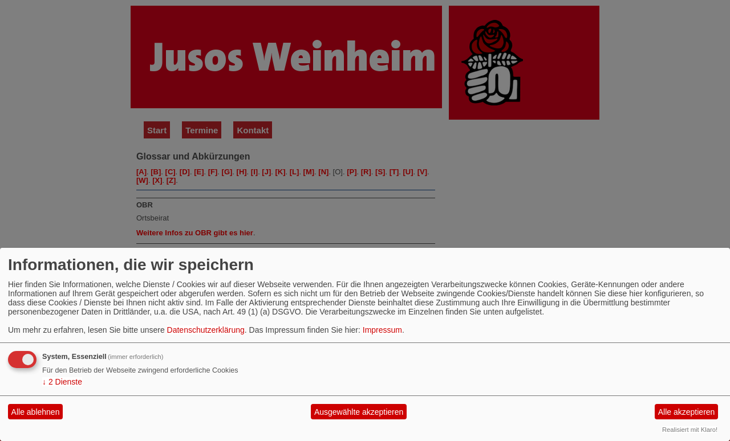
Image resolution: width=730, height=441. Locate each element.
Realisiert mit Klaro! (689, 429)
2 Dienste (62, 381)
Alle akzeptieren (686, 411)
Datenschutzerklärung (206, 329)
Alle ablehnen (35, 411)
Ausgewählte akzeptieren (358, 411)
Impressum (382, 329)
